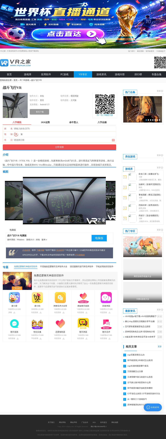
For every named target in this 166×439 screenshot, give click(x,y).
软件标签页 (150, 51)
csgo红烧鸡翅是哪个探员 (137, 366)
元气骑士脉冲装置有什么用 (139, 382)
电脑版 (13, 230)
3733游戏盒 (80, 255)
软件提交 (103, 422)
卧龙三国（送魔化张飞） (149, 174)
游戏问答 (120, 74)
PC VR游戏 (24, 80)
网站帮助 (62, 422)
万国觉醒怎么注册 (135, 371)
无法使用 (60, 250)
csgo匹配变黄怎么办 (136, 355)
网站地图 (114, 422)
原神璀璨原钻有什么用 (137, 405)
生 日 (8, 140)
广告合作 (84, 422)
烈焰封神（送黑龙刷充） (149, 205)
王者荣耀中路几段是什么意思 (140, 377)
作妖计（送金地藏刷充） (149, 216)
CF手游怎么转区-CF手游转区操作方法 (143, 394)
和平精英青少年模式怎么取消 (140, 360)
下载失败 (40, 250)
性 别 (8, 134)
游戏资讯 (101, 74)
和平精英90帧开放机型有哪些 (140, 388)
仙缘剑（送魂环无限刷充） (150, 184)
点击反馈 (26, 250)
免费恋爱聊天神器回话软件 (49, 275)
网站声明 (73, 422)
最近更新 (140, 51)
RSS (94, 422)
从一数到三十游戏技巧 (137, 399)
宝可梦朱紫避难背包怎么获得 (137, 327)
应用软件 (46, 74)
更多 (160, 91)
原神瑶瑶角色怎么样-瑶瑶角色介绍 (140, 332)
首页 (9, 74)
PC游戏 (64, 74)
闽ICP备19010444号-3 (98, 426)
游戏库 (27, 74)
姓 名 (8, 128)
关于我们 (51, 422)
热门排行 (131, 51)
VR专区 (83, 74)
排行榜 (138, 74)
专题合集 (157, 74)
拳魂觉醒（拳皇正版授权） (150, 195)
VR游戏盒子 (160, 51)
